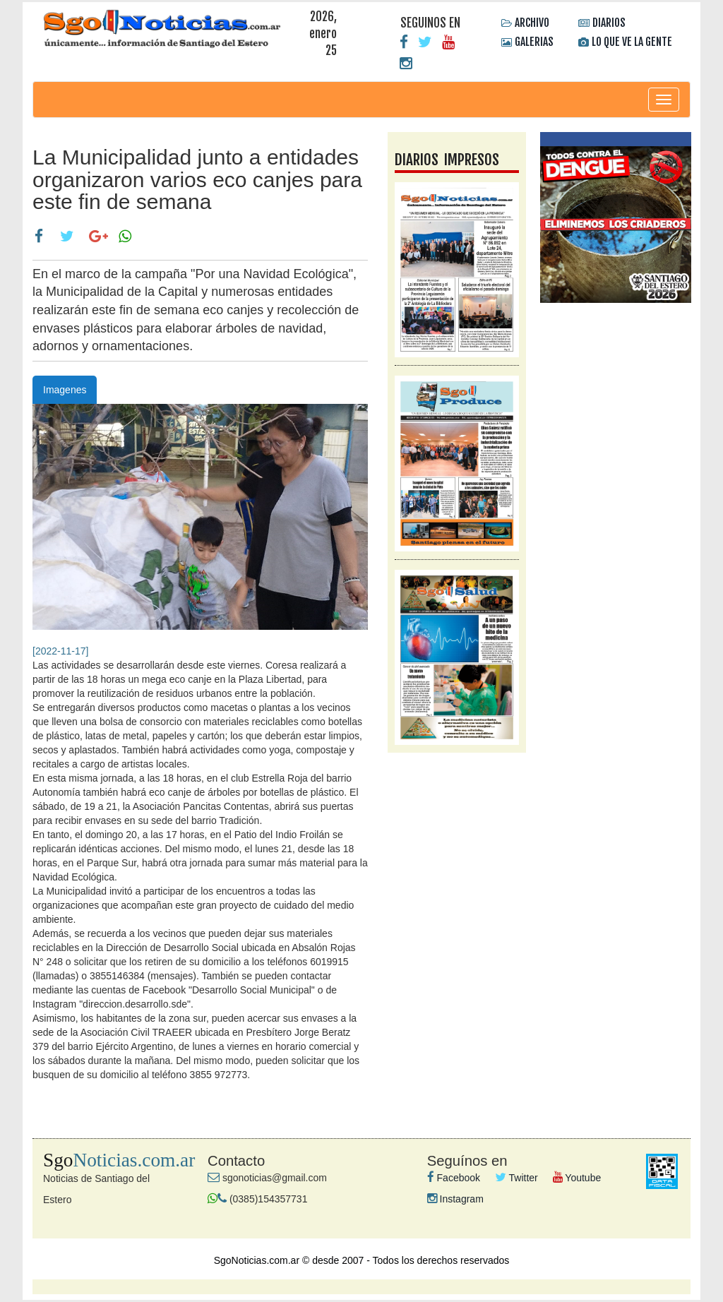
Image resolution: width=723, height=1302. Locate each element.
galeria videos (615, 369)
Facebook (453, 1177)
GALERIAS (534, 42)
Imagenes (64, 389)
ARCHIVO (532, 23)
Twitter (516, 1177)
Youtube (577, 1177)
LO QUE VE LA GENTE (632, 42)
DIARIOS (609, 23)
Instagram (455, 1199)
